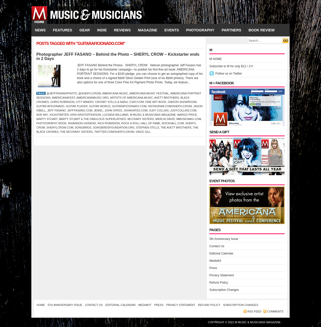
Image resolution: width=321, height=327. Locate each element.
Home (41, 304)
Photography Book (51, 123)
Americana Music (115, 93)
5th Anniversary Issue (223, 239)
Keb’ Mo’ (42, 114)
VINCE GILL (143, 131)
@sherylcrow (89, 93)
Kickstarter (59, 114)
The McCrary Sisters (76, 131)
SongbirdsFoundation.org (113, 127)
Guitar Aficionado (50, 106)
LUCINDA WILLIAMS (115, 114)
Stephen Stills (147, 127)
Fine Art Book (155, 101)
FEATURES (62, 30)
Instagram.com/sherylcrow (170, 106)
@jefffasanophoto (61, 93)
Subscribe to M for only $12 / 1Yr (231, 66)
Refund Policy (218, 282)
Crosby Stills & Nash (111, 101)
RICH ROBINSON (109, 123)
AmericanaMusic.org (92, 97)
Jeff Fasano (56, 110)
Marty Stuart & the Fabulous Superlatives (92, 118)
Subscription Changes (224, 290)
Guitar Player (77, 106)
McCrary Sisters (140, 118)
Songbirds (83, 127)
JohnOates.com (135, 110)
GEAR (84, 30)
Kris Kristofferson (85, 114)
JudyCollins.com (183, 110)
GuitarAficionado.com (129, 106)
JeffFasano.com (80, 110)
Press (213, 268)
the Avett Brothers (175, 127)
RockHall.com (173, 123)
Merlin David (165, 118)
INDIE (102, 30)
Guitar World (99, 106)
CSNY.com (136, 101)
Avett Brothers (166, 97)
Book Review (262, 30)
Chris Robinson (62, 101)
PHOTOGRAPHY (200, 30)
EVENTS (172, 30)
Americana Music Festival (149, 93)
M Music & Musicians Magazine (153, 114)
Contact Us (216, 246)
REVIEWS (122, 30)
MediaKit (215, 261)
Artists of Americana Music (131, 97)
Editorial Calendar (221, 253)
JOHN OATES (113, 110)
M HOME (215, 59)
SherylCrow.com (59, 127)
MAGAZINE (147, 30)
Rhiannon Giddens (82, 123)
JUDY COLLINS (159, 110)
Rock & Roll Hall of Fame (140, 123)
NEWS (40, 30)
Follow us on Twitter (228, 73)
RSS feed (254, 311)
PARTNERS (231, 30)
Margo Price (187, 114)
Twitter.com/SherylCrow (114, 131)
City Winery (85, 101)
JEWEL (98, 110)
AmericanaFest (63, 97)
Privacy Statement (221, 275)
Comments (275, 311)
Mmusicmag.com (188, 118)
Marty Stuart (46, 118)
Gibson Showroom (182, 101)
